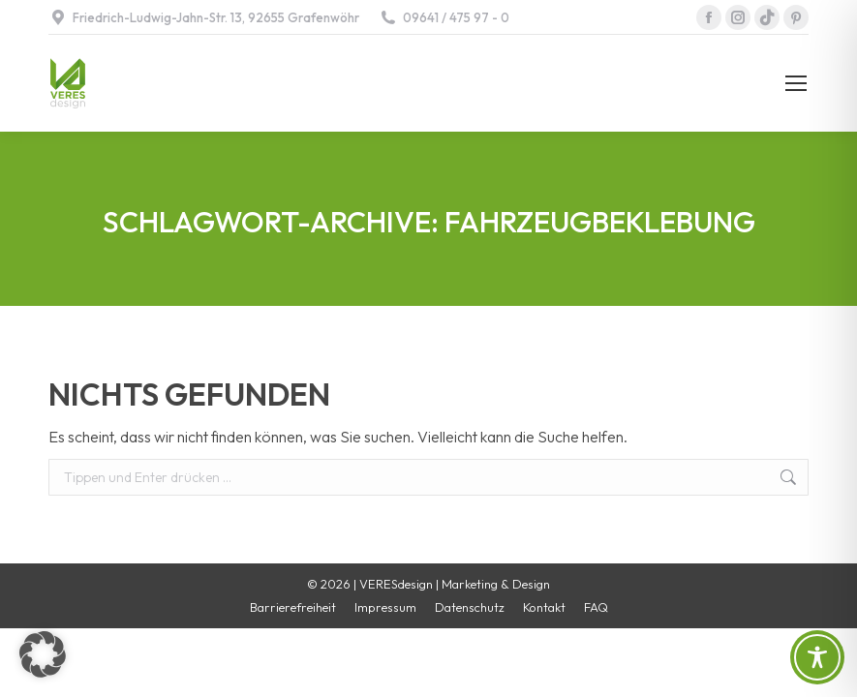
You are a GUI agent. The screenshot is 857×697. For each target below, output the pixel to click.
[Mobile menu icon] (796, 83)
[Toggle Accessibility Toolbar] (817, 657)
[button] (42, 654)
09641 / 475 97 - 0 (444, 18)
